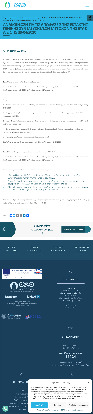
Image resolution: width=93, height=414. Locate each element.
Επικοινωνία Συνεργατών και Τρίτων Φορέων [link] (70, 365)
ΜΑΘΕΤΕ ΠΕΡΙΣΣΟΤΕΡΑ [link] (74, 223)
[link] (16, 5)
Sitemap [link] (22, 409)
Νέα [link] (22, 391)
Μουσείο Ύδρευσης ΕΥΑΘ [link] (22, 394)
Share (5, 215)
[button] (88, 382)
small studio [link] (33, 304)
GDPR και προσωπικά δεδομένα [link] (72, 410)
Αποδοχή (39, 405)
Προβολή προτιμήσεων (78, 405)
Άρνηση (57, 405)
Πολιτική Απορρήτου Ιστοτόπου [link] (48, 410)
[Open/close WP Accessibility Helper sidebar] (90, 18)
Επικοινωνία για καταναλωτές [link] (71, 362)
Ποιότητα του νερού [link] (22, 400)
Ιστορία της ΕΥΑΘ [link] (22, 397)
